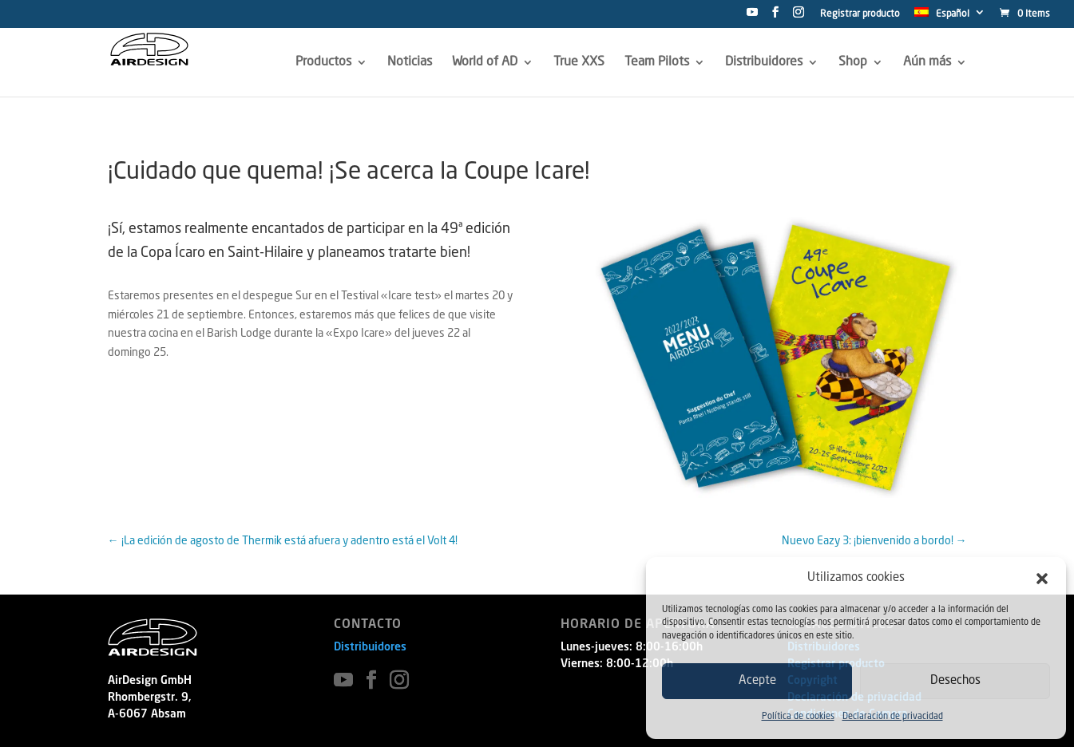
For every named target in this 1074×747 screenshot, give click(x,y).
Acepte (757, 681)
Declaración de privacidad (892, 717)
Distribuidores (370, 647)
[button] (1042, 579)
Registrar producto (860, 14)
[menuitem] (949, 16)
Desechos (955, 681)
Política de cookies (798, 717)
